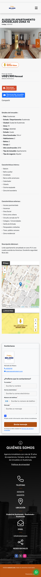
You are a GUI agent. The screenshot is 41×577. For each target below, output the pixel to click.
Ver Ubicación (19, 326)
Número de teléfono (11, 397)
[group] (20, 43)
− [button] (4, 271)
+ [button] (4, 268)
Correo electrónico (10, 390)
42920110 (9, 368)
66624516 (20, 495)
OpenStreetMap (34, 306)
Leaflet (22, 306)
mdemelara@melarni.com (14, 371)
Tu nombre (8, 382)
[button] (14, 56)
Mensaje (7, 405)
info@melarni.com (20, 536)
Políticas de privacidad (20, 464)
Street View (10, 65)
